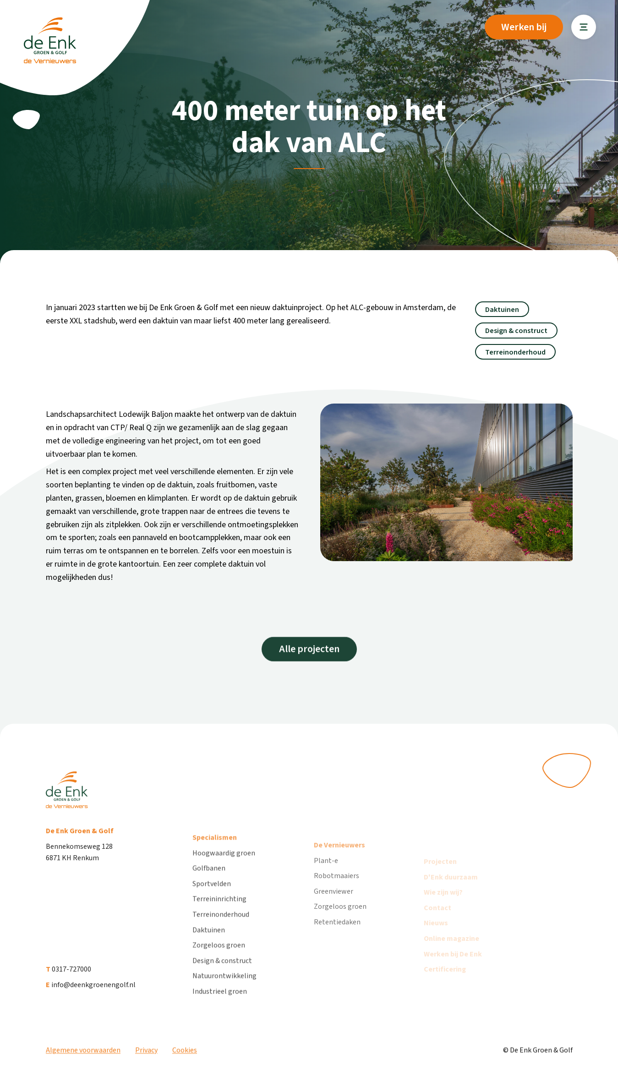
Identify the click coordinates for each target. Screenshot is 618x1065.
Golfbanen (208, 881)
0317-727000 (68, 977)
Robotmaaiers (336, 892)
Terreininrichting (219, 912)
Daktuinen (208, 942)
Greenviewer (333, 908)
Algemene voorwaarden (83, 1056)
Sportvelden (211, 896)
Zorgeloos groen (218, 958)
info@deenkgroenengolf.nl (91, 993)
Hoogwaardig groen (223, 866)
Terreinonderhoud (220, 927)
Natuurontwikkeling (224, 988)
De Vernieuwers (339, 862)
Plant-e (326, 877)
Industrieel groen (219, 1004)
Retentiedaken (337, 939)
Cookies (184, 1056)
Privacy (146, 1056)
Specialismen (214, 850)
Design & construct (222, 973)
